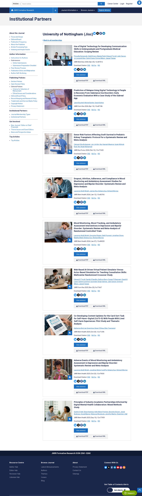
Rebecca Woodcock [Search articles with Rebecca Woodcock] (98, 407)
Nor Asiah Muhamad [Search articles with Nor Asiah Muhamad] (85, 145)
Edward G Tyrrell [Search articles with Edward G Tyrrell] (80, 275)
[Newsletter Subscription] (118, 482)
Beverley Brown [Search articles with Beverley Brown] (114, 404)
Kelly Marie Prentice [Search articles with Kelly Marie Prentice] (101, 404)
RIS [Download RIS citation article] (99, 65)
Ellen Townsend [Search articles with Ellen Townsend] (109, 323)
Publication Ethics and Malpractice (23, 70)
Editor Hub (13, 462)
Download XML (99, 80)
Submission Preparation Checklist (24, 65)
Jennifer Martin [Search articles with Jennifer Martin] (110, 407)
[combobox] (59, 4)
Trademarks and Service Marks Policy (24, 101)
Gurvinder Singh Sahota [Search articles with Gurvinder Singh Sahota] (98, 277)
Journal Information (69, 10)
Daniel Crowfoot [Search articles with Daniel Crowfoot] (84, 277)
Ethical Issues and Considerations (24, 93)
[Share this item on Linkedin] (103, 33)
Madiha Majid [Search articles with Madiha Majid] (79, 234)
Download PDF (82, 80)
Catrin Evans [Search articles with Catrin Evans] (90, 58)
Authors (44, 462)
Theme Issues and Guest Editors (22, 129)
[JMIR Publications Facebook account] (111, 459)
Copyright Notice (17, 103)
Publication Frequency (19, 42)
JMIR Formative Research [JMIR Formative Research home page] (22, 10)
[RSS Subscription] (124, 459)
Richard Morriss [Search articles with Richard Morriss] (112, 188)
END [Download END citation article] (88, 65)
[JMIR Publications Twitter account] (108, 459)
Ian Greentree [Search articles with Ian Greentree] (89, 323)
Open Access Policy (18, 84)
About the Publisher (18, 44)
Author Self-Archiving (18, 73)
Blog (43, 472)
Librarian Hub (14, 469)
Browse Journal (88, 10)
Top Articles (15, 140)
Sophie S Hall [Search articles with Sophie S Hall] (78, 404)
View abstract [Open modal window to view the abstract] (81, 74)
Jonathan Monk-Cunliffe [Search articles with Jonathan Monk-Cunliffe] (98, 364)
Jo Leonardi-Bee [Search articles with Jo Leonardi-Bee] (80, 58)
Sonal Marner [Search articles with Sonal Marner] (86, 407)
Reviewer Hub (14, 466)
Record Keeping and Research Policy (23, 98)
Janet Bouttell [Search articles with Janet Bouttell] (79, 102)
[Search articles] (101, 4)
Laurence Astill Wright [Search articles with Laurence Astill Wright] (81, 188)
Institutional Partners (18, 117)
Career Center (113, 4)
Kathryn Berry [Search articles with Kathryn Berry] (103, 275)
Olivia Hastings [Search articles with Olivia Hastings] (88, 404)
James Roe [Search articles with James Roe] (93, 188)
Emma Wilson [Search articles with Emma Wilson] (100, 58)
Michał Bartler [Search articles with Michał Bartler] (89, 102)
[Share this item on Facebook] (100, 33)
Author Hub (13, 459)
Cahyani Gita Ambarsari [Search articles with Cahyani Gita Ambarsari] (82, 143)
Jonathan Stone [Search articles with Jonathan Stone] (118, 232)
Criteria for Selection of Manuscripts (21, 90)
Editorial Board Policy (18, 96)
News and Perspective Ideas (21, 132)
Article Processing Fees (19, 47)
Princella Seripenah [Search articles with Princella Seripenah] (81, 56)
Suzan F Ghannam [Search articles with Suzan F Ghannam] (114, 275)
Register (129, 4)
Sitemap (76, 466)
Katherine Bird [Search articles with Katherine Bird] (79, 323)
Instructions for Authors (19, 58)
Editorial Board (16, 39)
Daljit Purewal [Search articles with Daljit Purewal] (107, 232)
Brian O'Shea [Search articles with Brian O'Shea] (99, 323)
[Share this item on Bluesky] (94, 33)
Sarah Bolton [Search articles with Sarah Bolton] (99, 102)
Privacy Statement (17, 106)
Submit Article (104, 10)
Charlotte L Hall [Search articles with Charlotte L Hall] (121, 407)
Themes (44, 466)
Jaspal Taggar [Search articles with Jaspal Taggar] (110, 58)
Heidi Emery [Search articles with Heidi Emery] (92, 56)
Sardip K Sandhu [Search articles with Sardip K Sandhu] (92, 275)
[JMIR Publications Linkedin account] (114, 459)
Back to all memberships (52, 40)
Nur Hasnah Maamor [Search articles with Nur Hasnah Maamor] (107, 143)
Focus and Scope (17, 37)
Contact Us (77, 462)
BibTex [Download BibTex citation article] (94, 65)
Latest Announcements (50, 459)
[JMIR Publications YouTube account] (117, 459)
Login (122, 4)
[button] (139, 2)
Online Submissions (20, 63)
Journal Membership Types (20, 114)
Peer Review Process (18, 68)
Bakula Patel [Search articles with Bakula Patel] (101, 56)
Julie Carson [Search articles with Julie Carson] (121, 56)
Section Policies (16, 81)
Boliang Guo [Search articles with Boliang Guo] (102, 188)
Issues (43, 469)
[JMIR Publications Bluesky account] (105, 459)
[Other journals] (55, 10)
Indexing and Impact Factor (20, 49)
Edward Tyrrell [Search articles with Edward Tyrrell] (111, 56)
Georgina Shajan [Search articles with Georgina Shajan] (95, 232)
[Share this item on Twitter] (97, 33)
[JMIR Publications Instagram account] (121, 459)
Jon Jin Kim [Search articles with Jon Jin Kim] (95, 143)
